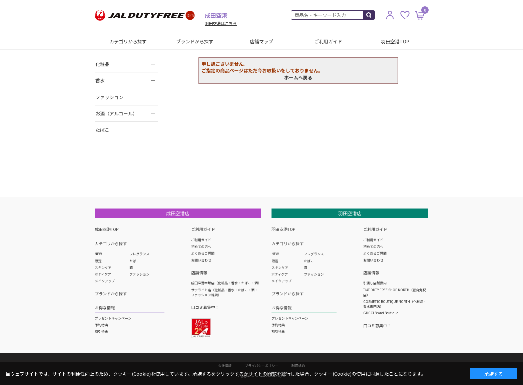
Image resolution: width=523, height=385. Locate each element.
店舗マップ (261, 41)
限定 (98, 260)
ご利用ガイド (328, 41)
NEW (98, 253)
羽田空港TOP (395, 41)
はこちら (221, 23)
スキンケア (103, 267)
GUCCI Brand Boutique (380, 312)
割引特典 (101, 331)
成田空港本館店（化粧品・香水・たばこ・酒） (226, 282)
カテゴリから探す (128, 41)
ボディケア (103, 274)
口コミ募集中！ (205, 307)
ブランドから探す (194, 41)
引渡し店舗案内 (375, 282)
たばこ (134, 260)
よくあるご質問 (202, 253)
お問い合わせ (201, 260)
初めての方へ (201, 246)
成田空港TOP (107, 229)
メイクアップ (105, 280)
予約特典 (101, 324)
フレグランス (139, 253)
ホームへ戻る (298, 77)
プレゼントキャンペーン (113, 318)
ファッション (139, 274)
